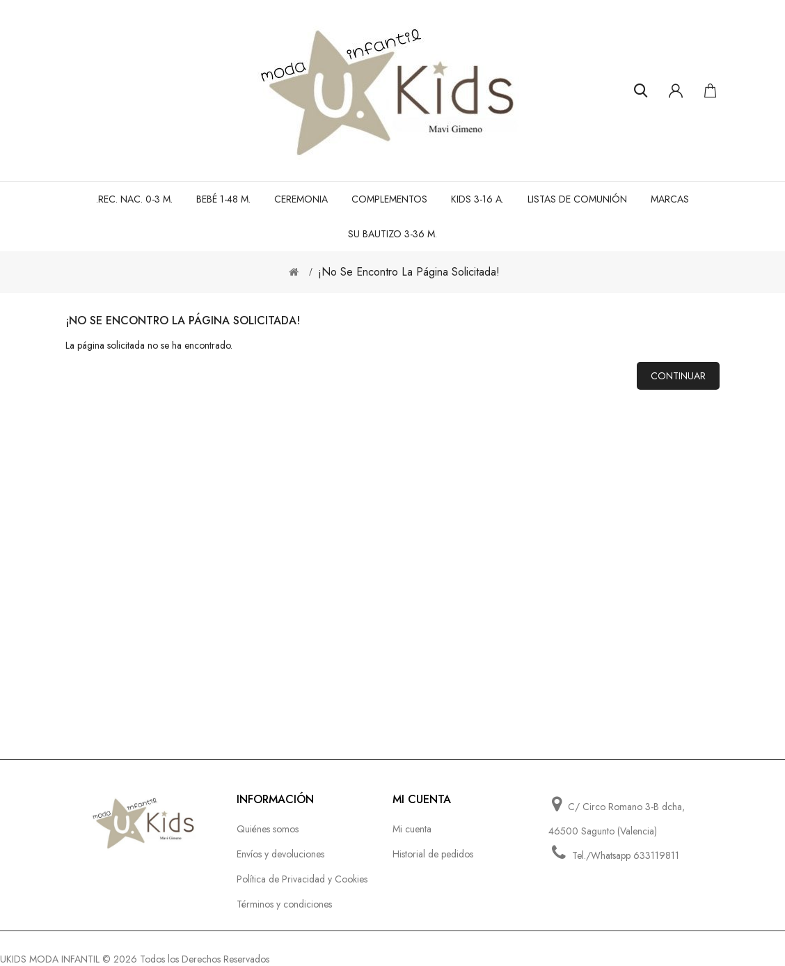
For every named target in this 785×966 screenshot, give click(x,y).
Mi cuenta (411, 829)
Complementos (389, 199)
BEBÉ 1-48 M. (223, 199)
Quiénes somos (268, 829)
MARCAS (670, 199)
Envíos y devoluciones (280, 854)
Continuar (678, 376)
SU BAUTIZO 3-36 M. (392, 234)
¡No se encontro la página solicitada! (409, 272)
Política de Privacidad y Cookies (302, 879)
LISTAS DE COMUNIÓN (577, 199)
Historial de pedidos (432, 854)
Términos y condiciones (284, 904)
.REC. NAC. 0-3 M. (134, 199)
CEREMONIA (301, 199)
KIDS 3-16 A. (477, 199)
